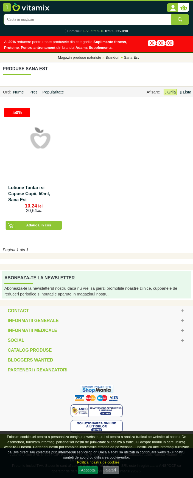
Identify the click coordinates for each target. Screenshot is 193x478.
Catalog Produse (30, 350)
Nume (19, 92)
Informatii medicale (32, 330)
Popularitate (53, 92)
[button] (172, 8)
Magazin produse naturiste (79, 58)
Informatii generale (33, 320)
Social (16, 340)
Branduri (112, 58)
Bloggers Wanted (30, 360)
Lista (185, 92)
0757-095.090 (116, 31)
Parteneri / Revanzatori (38, 370)
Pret (33, 92)
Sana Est (131, 58)
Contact (18, 310)
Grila (170, 92)
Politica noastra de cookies (98, 462)
